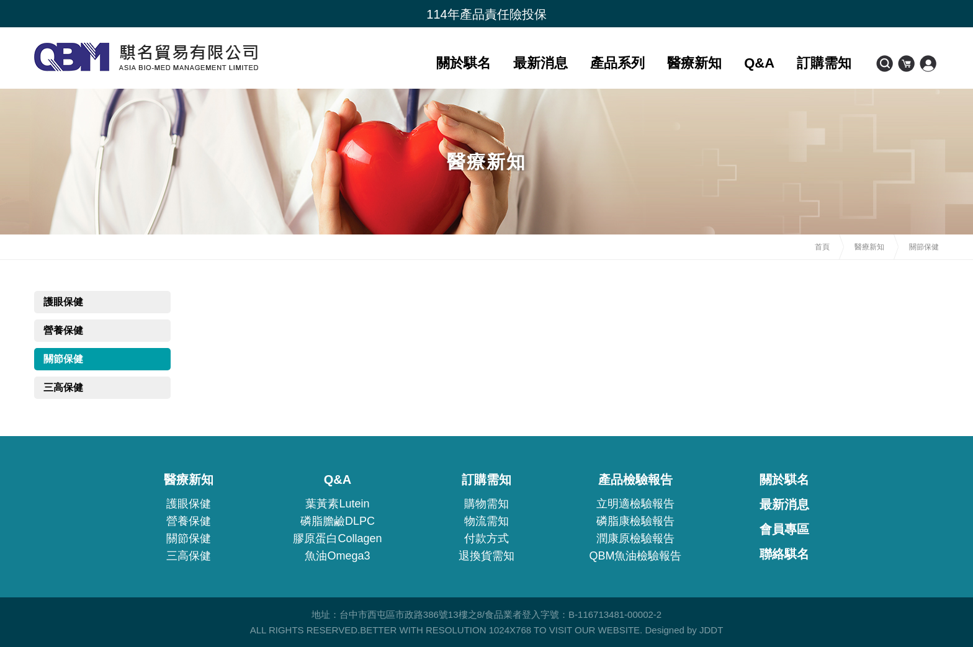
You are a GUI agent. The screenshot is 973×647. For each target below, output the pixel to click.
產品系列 (617, 63)
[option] (486, 14)
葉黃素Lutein (337, 504)
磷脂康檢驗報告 (635, 521)
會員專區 (784, 529)
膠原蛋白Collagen (337, 538)
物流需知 (486, 521)
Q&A (759, 63)
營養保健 (63, 330)
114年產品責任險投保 (486, 14)
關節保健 (63, 359)
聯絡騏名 (784, 554)
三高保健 (63, 387)
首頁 (822, 247)
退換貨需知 (486, 556)
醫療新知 (694, 63)
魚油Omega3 (337, 556)
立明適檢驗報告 (635, 504)
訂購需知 (824, 63)
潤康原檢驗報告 (635, 538)
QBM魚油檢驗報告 (635, 556)
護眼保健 (63, 302)
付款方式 (486, 538)
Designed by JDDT (684, 630)
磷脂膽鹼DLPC (337, 521)
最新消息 (540, 63)
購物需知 (486, 504)
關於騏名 (463, 63)
